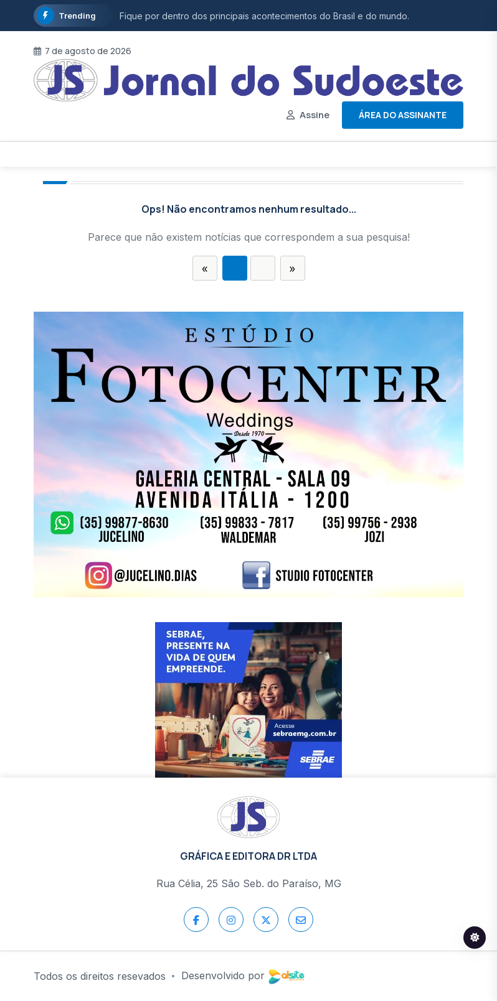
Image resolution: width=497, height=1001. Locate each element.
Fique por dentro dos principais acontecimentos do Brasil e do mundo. (264, 16)
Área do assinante (403, 115)
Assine (314, 114)
